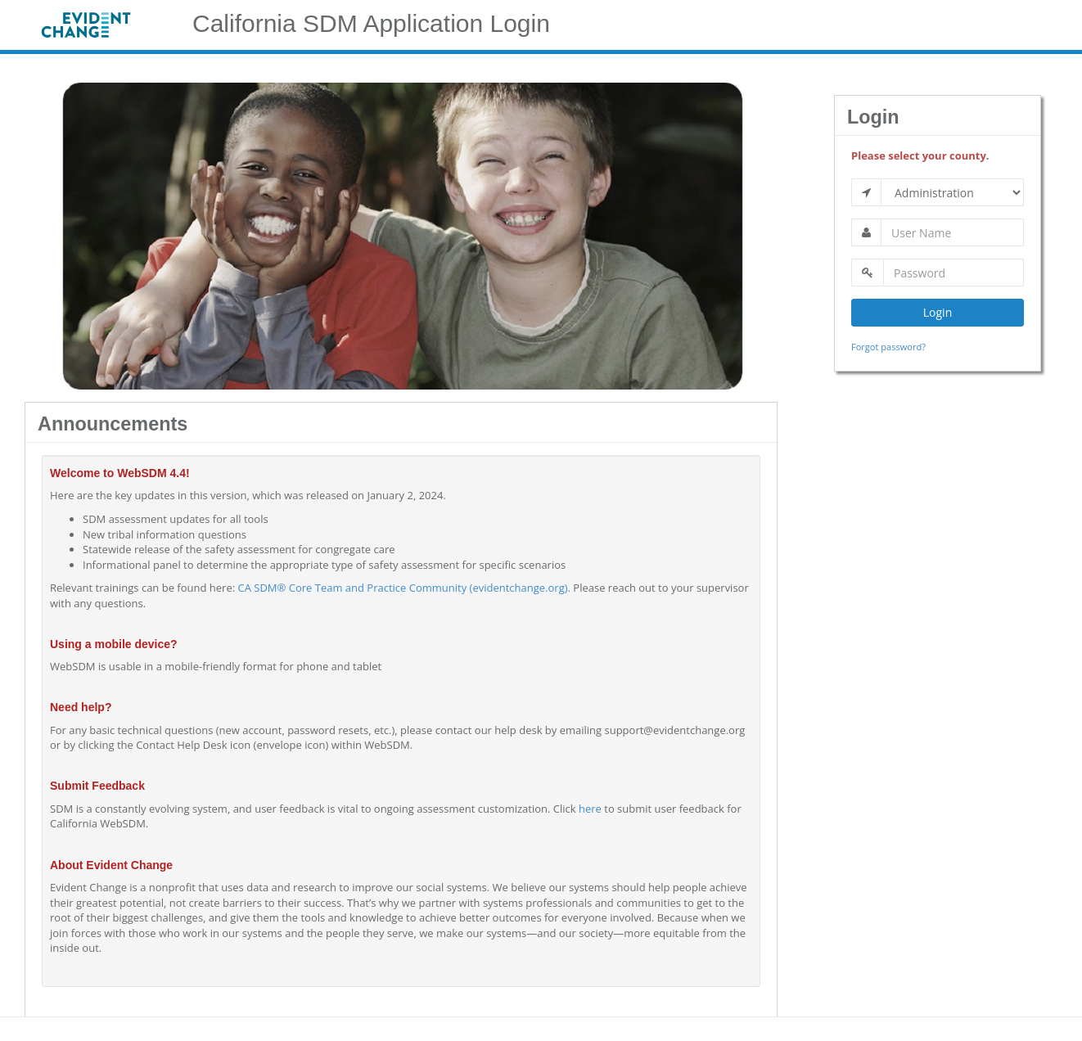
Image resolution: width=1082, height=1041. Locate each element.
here (590, 808)
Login (937, 312)
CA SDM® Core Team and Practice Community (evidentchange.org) (403, 587)
